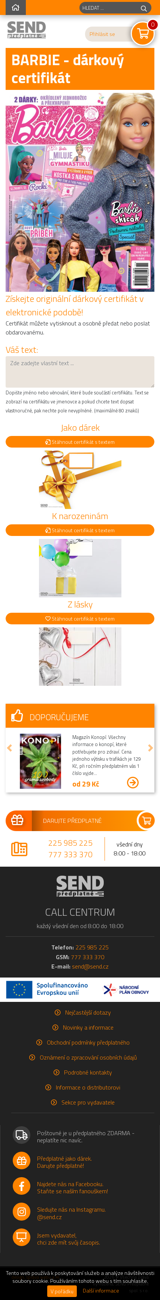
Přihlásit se (102, 34)
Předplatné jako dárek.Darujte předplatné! (64, 1162)
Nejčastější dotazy (88, 1012)
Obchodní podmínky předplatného (88, 1042)
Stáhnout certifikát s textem (80, 442)
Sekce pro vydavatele (88, 1102)
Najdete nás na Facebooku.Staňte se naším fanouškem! (72, 1187)
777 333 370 (70, 854)
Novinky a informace (88, 1027)
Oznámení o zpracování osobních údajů (88, 1057)
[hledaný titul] (108, 7)
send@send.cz (90, 966)
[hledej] (143, 7)
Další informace (101, 1291)
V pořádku (62, 1291)
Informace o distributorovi (88, 1087)
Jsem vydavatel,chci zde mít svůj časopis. (68, 1239)
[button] (9, 748)
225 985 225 (70, 843)
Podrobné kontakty (88, 1072)
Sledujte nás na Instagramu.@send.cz (71, 1213)
